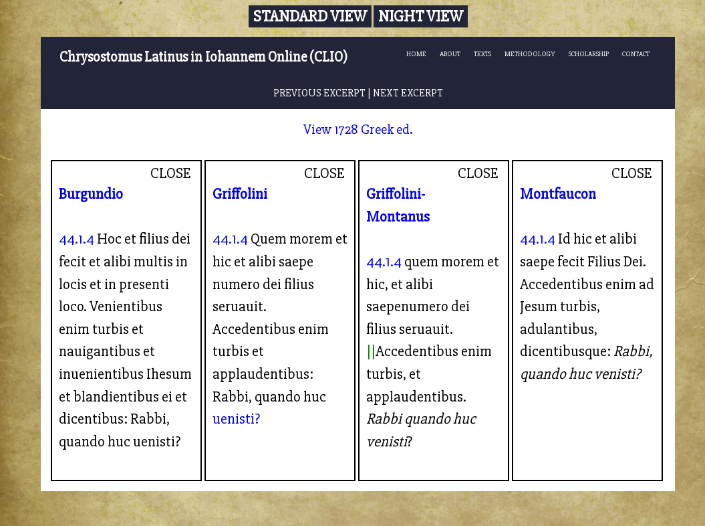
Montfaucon (558, 194)
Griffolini (240, 194)
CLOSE (170, 173)
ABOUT (450, 54)
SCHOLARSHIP (589, 54)
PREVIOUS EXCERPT (319, 93)
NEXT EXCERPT (408, 93)
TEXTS (482, 54)
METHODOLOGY (530, 54)
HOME (416, 54)
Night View (420, 16)
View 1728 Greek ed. (358, 129)
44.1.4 (76, 239)
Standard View (310, 16)
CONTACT (636, 54)
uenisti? (236, 419)
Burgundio (91, 194)
